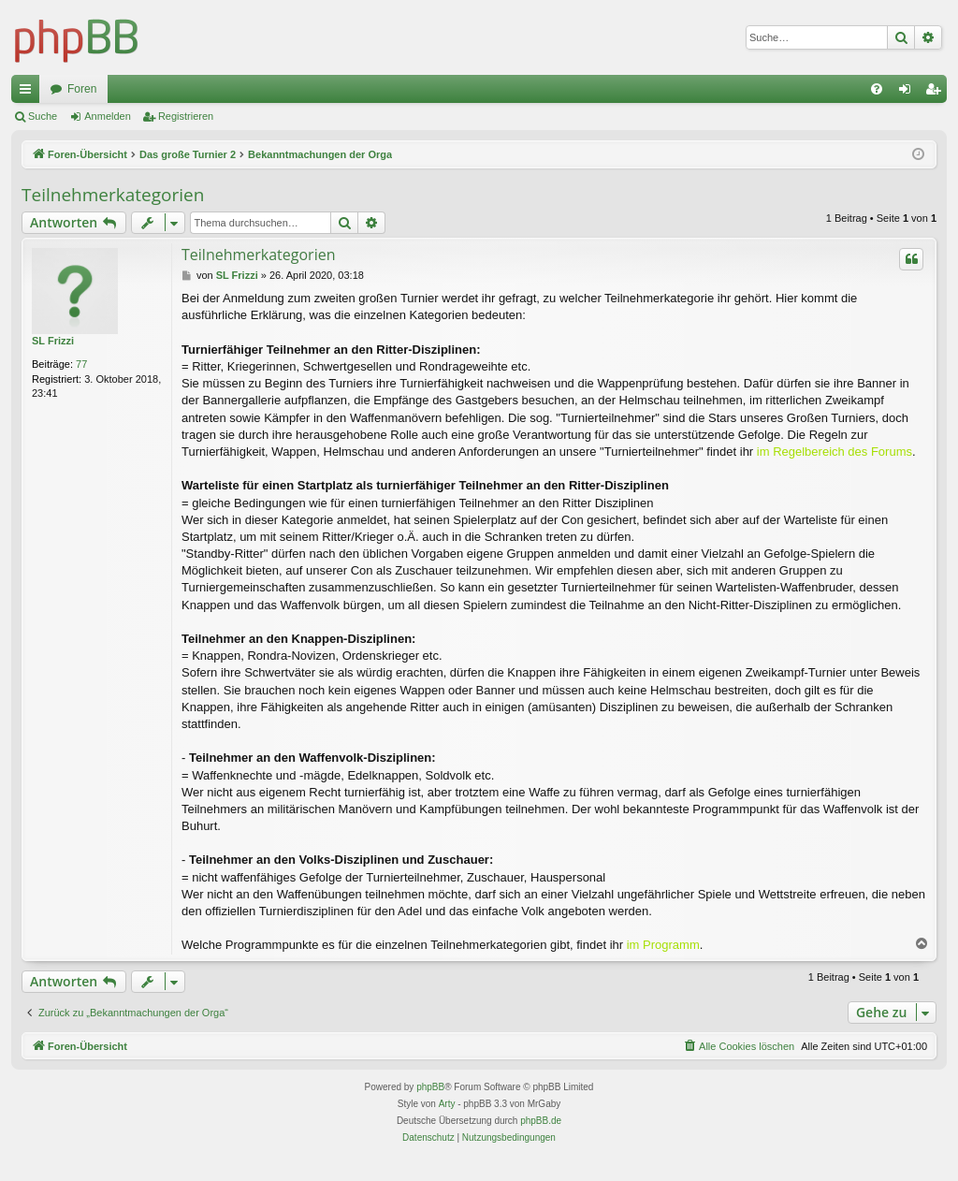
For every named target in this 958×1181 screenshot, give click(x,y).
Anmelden (107, 116)
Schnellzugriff (29, 92)
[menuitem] (877, 89)
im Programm (663, 945)
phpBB (430, 1087)
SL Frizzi (53, 340)
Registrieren (185, 116)
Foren (81, 88)
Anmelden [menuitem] (909, 92)
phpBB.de (540, 1120)
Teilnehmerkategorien (113, 194)
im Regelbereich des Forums (834, 452)
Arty (447, 1104)
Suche (42, 116)
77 (81, 364)
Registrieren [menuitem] (937, 92)
